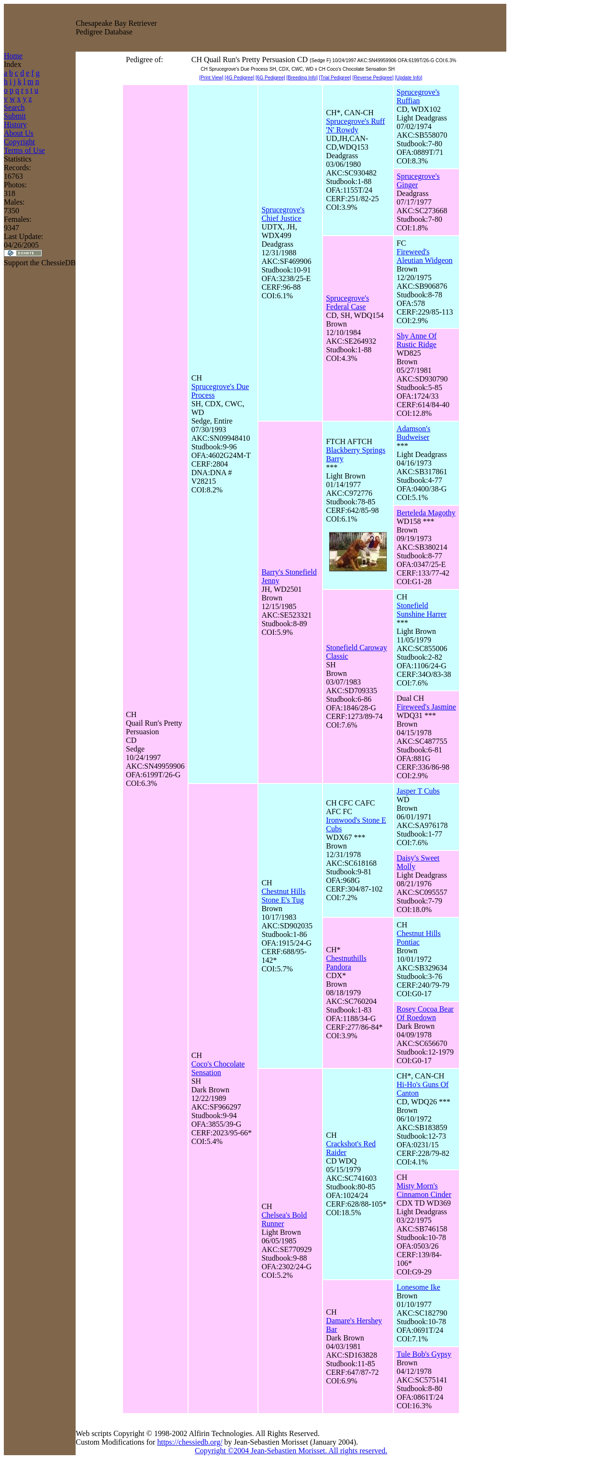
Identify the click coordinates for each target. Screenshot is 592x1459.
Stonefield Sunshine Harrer (422, 609)
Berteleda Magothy (426, 513)
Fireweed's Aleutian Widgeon (425, 256)
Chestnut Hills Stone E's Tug (283, 895)
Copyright (19, 142)
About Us (19, 133)
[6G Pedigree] (270, 77)
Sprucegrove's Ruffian (418, 96)
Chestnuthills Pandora (346, 962)
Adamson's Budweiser (413, 433)
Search (14, 107)
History (15, 124)
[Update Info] (408, 77)
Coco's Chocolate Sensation (218, 1068)
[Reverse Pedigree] (373, 77)
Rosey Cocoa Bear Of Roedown (425, 1013)
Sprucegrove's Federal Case (347, 302)
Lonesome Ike (418, 1287)
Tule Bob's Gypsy (424, 1354)
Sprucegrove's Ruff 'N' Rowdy (355, 125)
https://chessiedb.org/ (189, 1442)
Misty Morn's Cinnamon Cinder (424, 1190)
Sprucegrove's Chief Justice (282, 214)
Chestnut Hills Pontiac (419, 937)
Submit (15, 116)
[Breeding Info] (302, 77)
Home (13, 56)
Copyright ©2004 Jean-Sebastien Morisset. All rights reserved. (291, 1451)
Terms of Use (24, 150)
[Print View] (211, 77)
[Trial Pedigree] (335, 77)
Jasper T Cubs (418, 791)
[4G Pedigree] (240, 77)
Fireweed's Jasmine (426, 707)
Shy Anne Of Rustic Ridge (417, 340)
